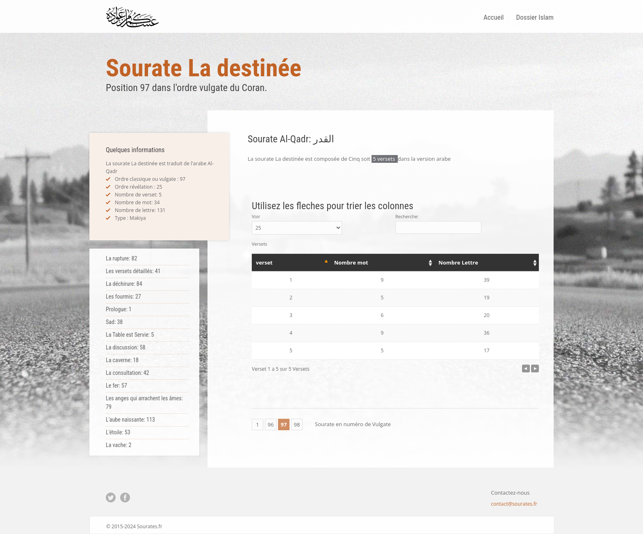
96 (271, 424)
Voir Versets (297, 230)
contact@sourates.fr (514, 503)
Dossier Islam (535, 17)
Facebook (125, 497)
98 (297, 424)
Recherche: (438, 223)
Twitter (111, 497)
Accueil (493, 17)
